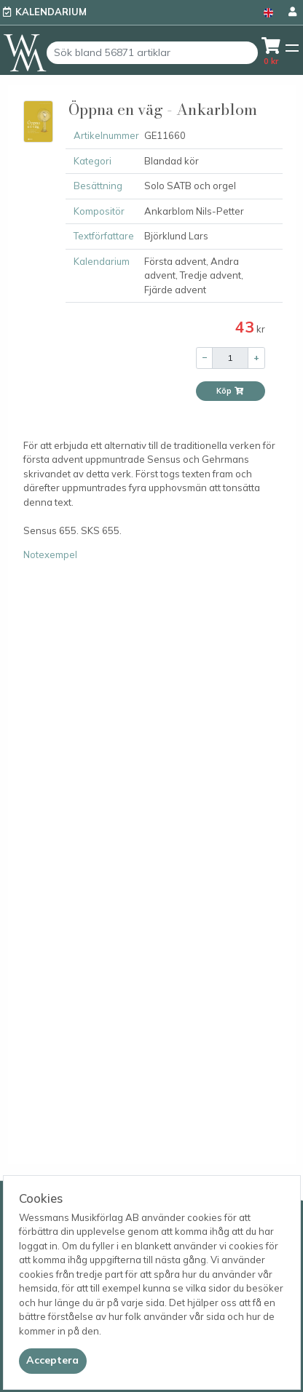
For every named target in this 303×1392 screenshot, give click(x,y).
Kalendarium (51, 11)
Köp (230, 391)
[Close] (53, 1360)
